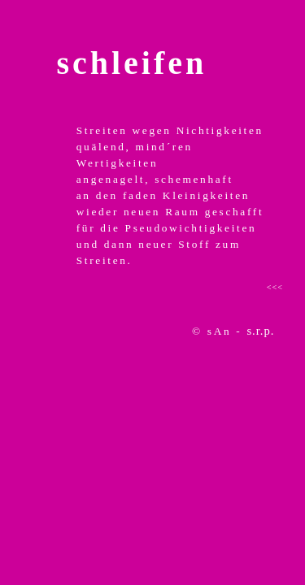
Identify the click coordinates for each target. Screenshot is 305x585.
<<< (275, 287)
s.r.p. (260, 330)
